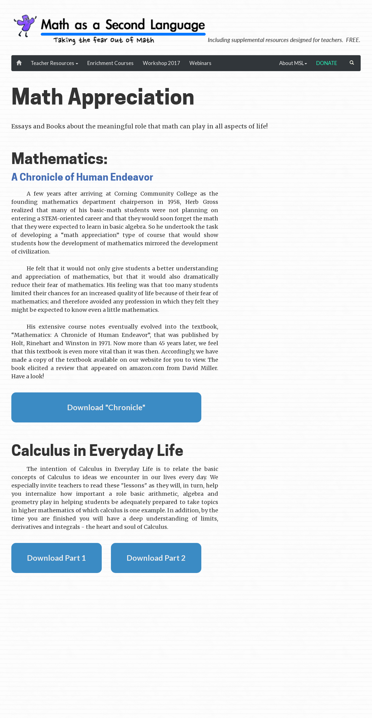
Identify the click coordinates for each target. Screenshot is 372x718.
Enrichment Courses (110, 63)
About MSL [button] (293, 63)
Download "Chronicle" (106, 407)
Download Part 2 (156, 557)
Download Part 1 (56, 557)
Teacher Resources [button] (54, 63)
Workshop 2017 (161, 63)
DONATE (326, 63)
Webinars (200, 63)
